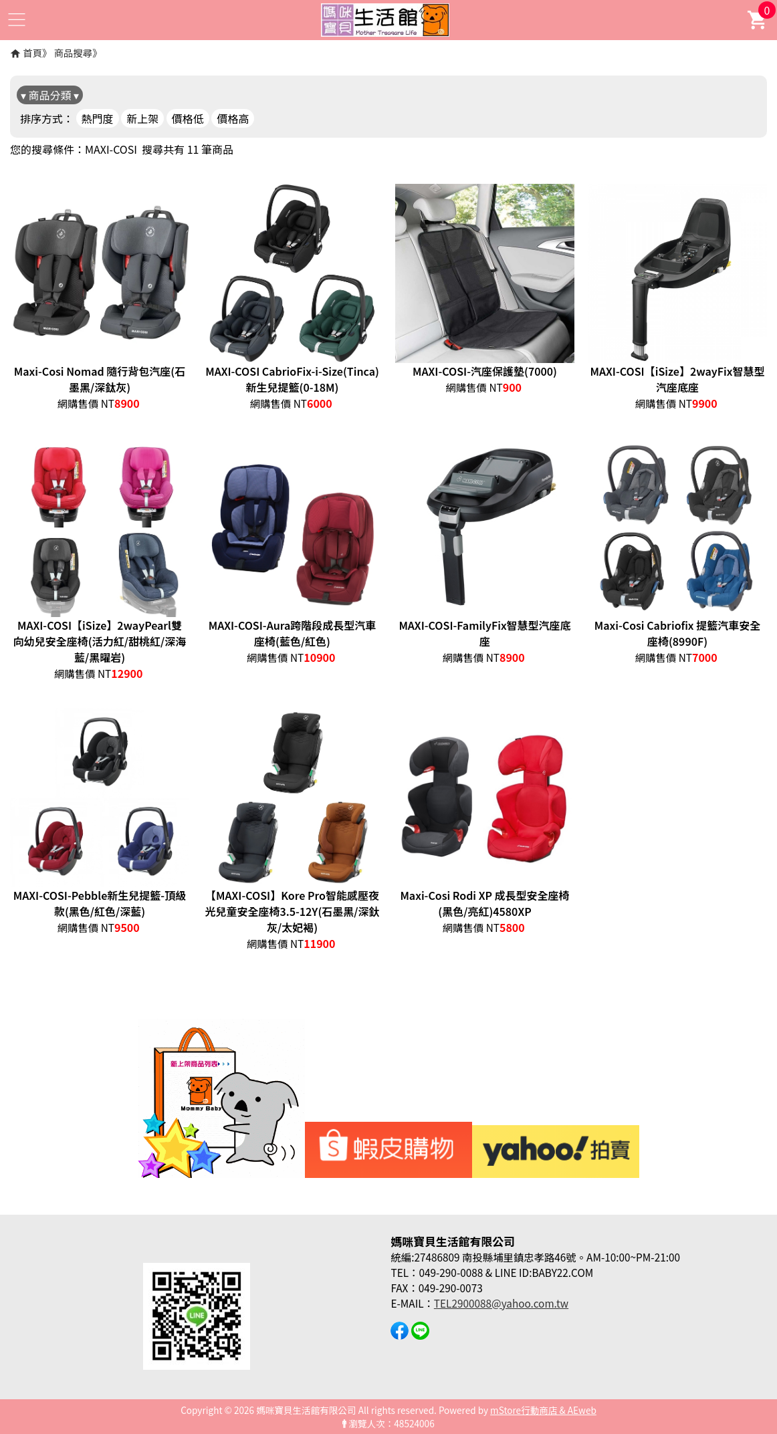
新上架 (142, 118)
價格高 (233, 118)
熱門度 (98, 118)
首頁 (32, 52)
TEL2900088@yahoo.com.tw (501, 1303)
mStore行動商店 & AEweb (543, 1410)
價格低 (188, 118)
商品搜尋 (73, 52)
